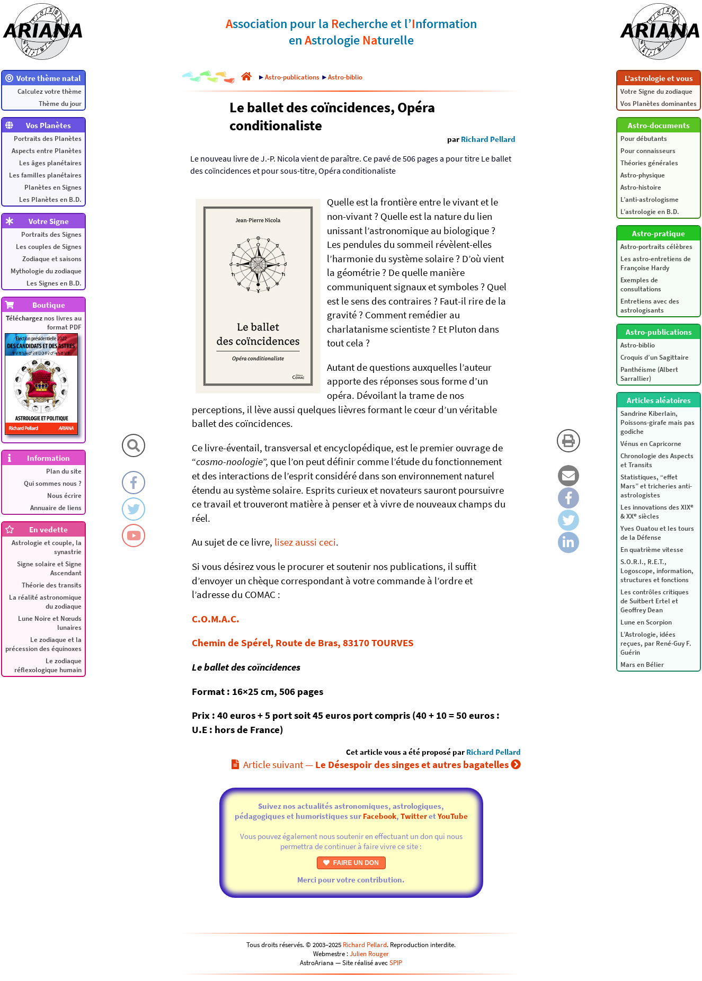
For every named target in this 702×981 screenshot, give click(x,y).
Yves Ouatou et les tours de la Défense (657, 533)
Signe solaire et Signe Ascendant (49, 568)
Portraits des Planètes (48, 138)
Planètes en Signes (53, 187)
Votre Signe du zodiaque (656, 91)
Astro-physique (642, 175)
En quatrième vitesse (651, 549)
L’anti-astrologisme (649, 199)
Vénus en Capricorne (650, 443)
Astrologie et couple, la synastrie (47, 547)
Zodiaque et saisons (52, 258)
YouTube (453, 816)
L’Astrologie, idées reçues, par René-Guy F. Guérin (655, 643)
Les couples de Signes (49, 246)
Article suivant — (376, 764)
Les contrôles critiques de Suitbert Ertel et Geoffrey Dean (654, 600)
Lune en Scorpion (646, 622)
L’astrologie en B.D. (649, 211)
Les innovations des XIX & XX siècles (657, 511)
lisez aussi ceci (305, 542)
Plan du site (64, 471)
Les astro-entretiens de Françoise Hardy (655, 263)
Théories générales (649, 162)
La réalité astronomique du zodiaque (45, 602)
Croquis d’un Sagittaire (654, 357)
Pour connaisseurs (648, 150)
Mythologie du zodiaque (46, 270)
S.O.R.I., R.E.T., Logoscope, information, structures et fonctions (657, 570)
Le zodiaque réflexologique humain (48, 665)
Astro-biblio (637, 345)
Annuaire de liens (56, 507)
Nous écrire (64, 495)
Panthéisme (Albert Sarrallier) (649, 374)
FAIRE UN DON (351, 863)
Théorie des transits (52, 585)
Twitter (414, 816)
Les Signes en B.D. (54, 283)
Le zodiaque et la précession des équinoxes (43, 644)
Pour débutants (643, 138)
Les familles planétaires (45, 175)
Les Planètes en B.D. (50, 199)
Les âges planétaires (50, 162)
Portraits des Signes (51, 234)
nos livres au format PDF (43, 374)
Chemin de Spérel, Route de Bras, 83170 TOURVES (303, 642)
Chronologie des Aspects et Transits (657, 460)
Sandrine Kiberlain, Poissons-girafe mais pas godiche (657, 422)
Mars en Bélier (642, 664)
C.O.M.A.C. (215, 618)
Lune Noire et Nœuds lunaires (50, 623)
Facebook (379, 816)
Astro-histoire (640, 187)
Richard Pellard (488, 139)
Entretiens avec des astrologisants (649, 306)
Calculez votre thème (49, 91)
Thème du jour (60, 103)
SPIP (395, 962)
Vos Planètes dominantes (658, 103)
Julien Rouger (369, 953)
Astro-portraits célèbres (656, 246)
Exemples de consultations (640, 284)
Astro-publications (292, 77)
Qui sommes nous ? (53, 483)
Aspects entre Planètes (47, 150)
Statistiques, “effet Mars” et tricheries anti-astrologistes (656, 486)
